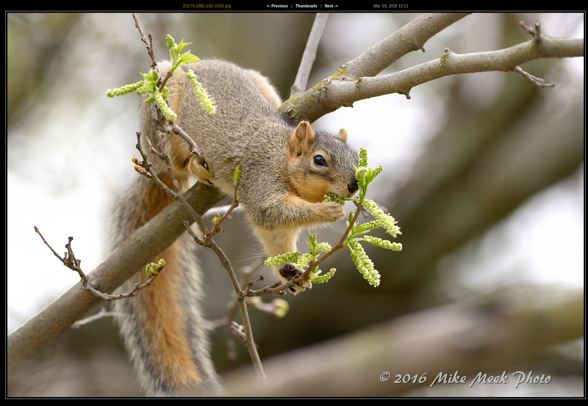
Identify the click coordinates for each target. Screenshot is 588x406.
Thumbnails (306, 6)
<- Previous (277, 6)
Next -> (331, 6)
